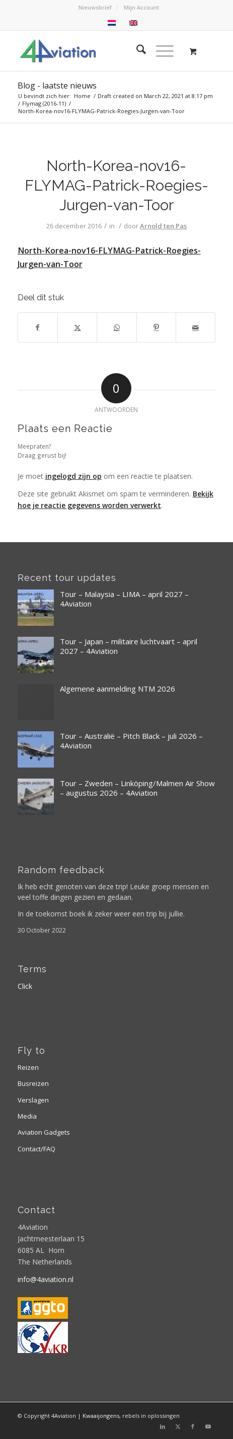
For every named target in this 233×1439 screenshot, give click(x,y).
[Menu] (160, 51)
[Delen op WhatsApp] (116, 327)
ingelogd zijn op (73, 476)
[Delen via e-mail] (195, 327)
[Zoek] (136, 51)
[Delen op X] (77, 327)
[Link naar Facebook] (192, 1426)
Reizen (28, 1067)
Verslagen (33, 1100)
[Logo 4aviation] (97, 51)
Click (25, 986)
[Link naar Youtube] (207, 1426)
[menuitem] (95, 7)
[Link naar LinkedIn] (162, 1426)
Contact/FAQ (36, 1148)
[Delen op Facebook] (37, 327)
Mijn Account (141, 7)
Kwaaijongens (101, 1415)
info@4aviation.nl (45, 1279)
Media (27, 1116)
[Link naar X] (177, 1426)
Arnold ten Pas (163, 225)
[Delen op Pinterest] (156, 327)
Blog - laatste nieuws (57, 85)
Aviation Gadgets (44, 1132)
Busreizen (33, 1083)
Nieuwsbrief (95, 7)
